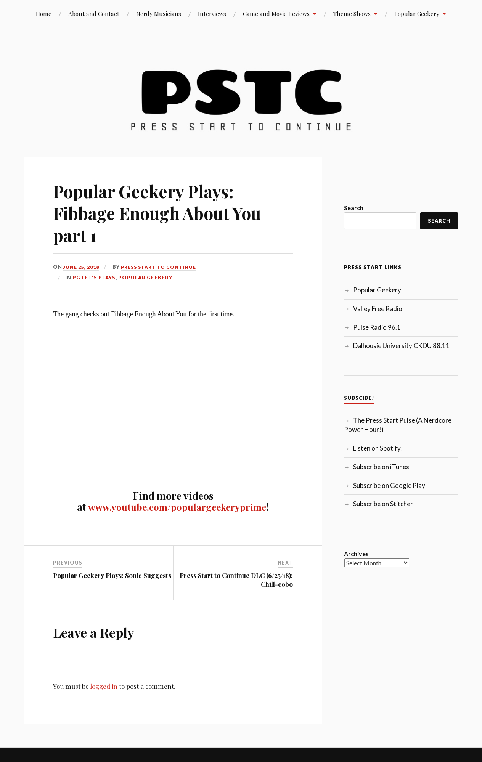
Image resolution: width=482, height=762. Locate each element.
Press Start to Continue (161, 267)
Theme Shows (352, 14)
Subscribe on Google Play (389, 485)
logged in (103, 686)
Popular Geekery (416, 14)
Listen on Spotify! (378, 448)
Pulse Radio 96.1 (377, 327)
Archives (356, 553)
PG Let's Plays (94, 277)
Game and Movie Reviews (276, 14)
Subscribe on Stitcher (383, 504)
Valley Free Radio (377, 309)
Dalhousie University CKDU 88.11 (401, 346)
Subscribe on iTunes (381, 467)
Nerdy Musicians (158, 14)
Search (353, 207)
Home (43, 14)
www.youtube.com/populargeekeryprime (177, 506)
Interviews (212, 14)
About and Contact (93, 14)
